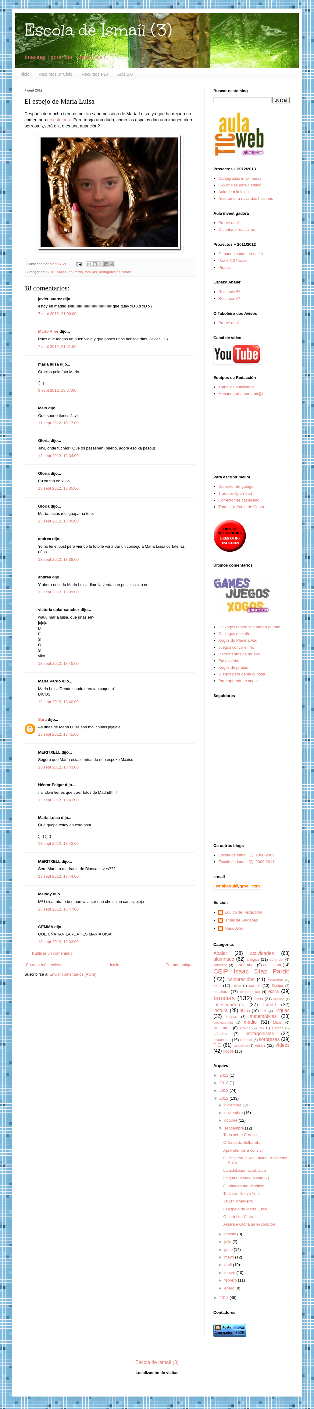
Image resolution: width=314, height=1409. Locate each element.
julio (228, 1241)
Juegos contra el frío (236, 647)
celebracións (241, 979)
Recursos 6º (229, 298)
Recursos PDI (95, 74)
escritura (221, 991)
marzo (230, 1272)
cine (217, 985)
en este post (59, 119)
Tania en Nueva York (241, 1193)
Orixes (245, 1028)
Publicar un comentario (52, 953)
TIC (217, 1045)
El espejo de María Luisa (245, 1209)
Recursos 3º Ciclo (56, 74)
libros (245, 1010)
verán (126, 272)
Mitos (277, 1022)
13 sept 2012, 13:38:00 (58, 559)
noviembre (234, 1112)
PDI (261, 1028)
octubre (231, 1120)
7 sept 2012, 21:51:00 (57, 346)
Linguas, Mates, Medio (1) (246, 1178)
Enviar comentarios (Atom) (72, 974)
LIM (263, 1011)
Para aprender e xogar (238, 680)
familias (91, 272)
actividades (262, 953)
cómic (237, 985)
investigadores (228, 1004)
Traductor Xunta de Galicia (241, 507)
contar (254, 985)
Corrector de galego (235, 486)
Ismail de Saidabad (241, 920)
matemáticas (263, 1016)
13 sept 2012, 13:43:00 (58, 767)
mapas (231, 1017)
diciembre (233, 1105)
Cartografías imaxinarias (239, 178)
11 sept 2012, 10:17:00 (58, 423)
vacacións (241, 1045)
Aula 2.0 (125, 74)
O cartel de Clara (238, 1216)
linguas (282, 1010)
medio (250, 1022)
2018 (224, 1083)
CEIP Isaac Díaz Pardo (64, 272)
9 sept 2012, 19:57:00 (57, 390)
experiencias (250, 992)
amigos (252, 959)
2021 (224, 1075)
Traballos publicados (236, 387)
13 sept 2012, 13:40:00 (58, 663)
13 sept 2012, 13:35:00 (58, 488)
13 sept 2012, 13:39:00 (58, 592)
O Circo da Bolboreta (241, 1142)
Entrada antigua (180, 965)
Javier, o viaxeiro (238, 1201)
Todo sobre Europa (240, 1135)
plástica (220, 1034)
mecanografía (223, 1022)
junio (229, 1249)
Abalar (220, 953)
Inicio (25, 74)
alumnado (223, 959)
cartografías (244, 965)
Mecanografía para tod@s (241, 393)
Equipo (277, 985)
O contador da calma (236, 229)
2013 (224, 1090)
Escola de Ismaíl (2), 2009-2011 (246, 861)
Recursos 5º (229, 292)
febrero (231, 1280)
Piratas (224, 267)
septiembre (234, 1128)
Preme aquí (228, 222)
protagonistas (109, 272)
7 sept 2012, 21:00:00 (57, 313)
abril (228, 1264)
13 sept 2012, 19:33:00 (58, 941)
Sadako (246, 1040)
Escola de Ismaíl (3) (98, 30)
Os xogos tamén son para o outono (249, 627)
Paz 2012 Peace (232, 260)
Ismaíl (269, 1004)
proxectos (221, 1039)
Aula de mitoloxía (233, 191)
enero (230, 1288)
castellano (272, 965)
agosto (230, 1234)
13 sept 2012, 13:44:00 (58, 876)
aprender (276, 959)
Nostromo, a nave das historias (245, 198)
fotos (258, 999)
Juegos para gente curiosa (241, 674)
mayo (229, 1257)
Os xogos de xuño (234, 633)
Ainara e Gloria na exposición (249, 1224)
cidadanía (275, 980)
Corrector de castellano (238, 500)
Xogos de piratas (233, 667)
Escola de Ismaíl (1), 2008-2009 (246, 855)
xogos (228, 1051)
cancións (220, 965)
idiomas (278, 999)
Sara (42, 719)
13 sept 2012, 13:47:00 (58, 909)
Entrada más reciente (45, 965)
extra (273, 991)
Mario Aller (48, 331)
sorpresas (269, 1039)
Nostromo (221, 1028)
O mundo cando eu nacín (240, 254)
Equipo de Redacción (243, 912)
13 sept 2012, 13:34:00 (58, 455)
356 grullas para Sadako (239, 185)
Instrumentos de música (239, 654)
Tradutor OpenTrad (235, 493)
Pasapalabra (229, 660)
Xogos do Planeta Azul (238, 640)
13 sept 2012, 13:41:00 (58, 734)
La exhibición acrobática (244, 1170)
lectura (220, 1010)
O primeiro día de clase (243, 1186)
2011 (224, 1297)
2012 (224, 1098)
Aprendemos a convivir (243, 1150)
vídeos (283, 1045)
